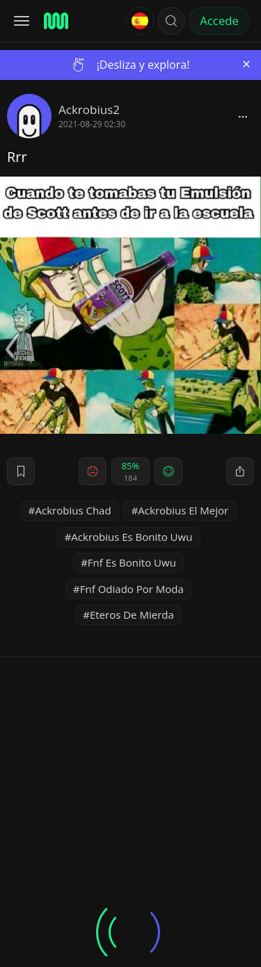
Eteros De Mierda (132, 614)
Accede (219, 21)
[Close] (246, 64)
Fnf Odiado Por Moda (132, 589)
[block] (243, 116)
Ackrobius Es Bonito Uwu (131, 537)
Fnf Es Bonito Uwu (132, 562)
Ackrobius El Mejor (183, 510)
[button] (171, 21)
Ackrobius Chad (73, 510)
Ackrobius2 (89, 109)
